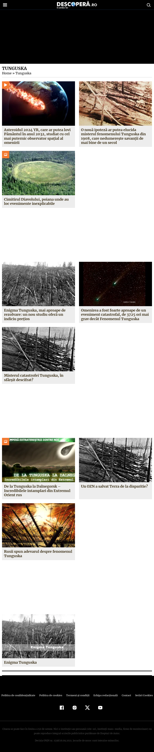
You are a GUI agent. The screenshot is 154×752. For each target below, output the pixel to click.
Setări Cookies (141, 695)
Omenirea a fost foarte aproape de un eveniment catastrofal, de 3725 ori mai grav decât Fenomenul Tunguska (115, 314)
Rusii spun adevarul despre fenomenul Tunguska (38, 553)
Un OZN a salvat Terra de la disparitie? (114, 486)
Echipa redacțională (104, 695)
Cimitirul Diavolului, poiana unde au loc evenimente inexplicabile (36, 201)
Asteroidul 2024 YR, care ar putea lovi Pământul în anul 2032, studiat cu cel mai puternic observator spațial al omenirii (37, 136)
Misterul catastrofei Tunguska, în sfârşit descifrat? (33, 377)
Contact (124, 695)
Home (6, 73)
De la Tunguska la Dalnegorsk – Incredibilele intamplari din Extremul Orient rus (37, 490)
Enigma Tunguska (20, 662)
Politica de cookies (51, 695)
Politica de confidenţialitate (20, 695)
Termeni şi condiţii (77, 695)
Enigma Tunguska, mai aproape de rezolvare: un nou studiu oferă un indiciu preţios (35, 314)
